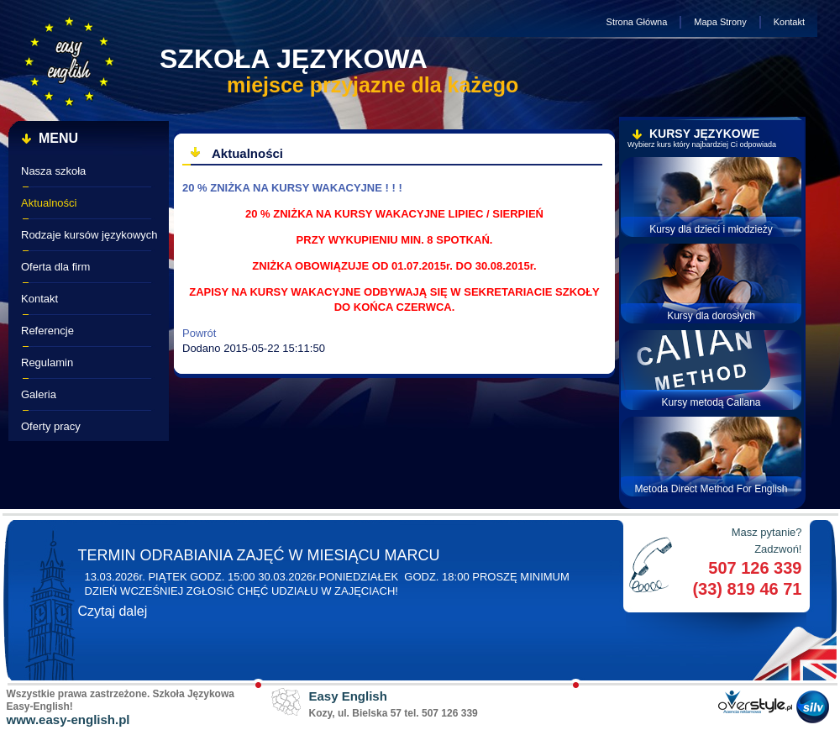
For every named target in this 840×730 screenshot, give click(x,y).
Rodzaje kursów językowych (89, 234)
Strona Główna (637, 22)
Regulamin (47, 362)
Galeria (38, 394)
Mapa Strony (720, 22)
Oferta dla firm (55, 266)
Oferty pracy (51, 426)
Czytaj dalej (113, 611)
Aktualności (48, 203)
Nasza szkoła (53, 171)
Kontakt (789, 22)
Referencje (47, 330)
